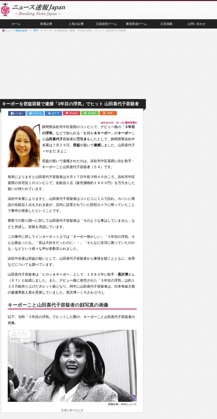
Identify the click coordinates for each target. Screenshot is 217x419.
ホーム (16, 24)
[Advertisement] (108, 66)
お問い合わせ (197, 24)
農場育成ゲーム (136, 24)
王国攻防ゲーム (106, 24)
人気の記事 (76, 24)
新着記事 (46, 24)
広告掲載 (166, 24)
